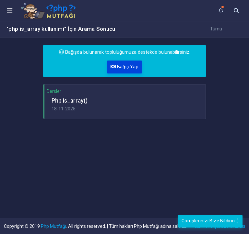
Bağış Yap (124, 66)
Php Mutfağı (53, 226)
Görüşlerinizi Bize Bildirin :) (210, 220)
